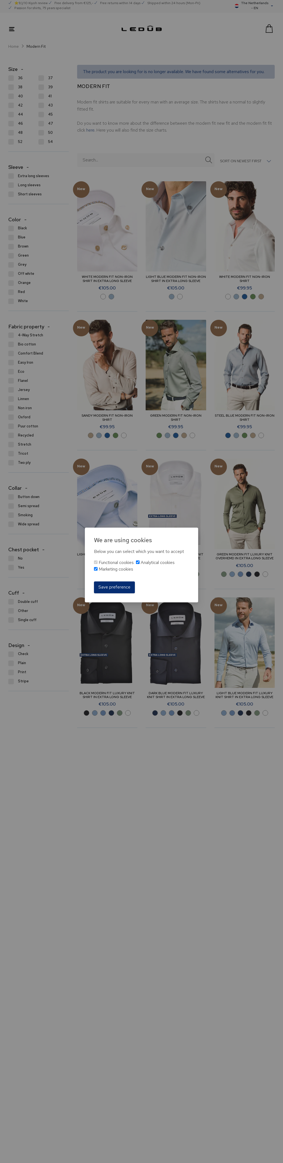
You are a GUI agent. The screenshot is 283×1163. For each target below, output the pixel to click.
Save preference (114, 587)
